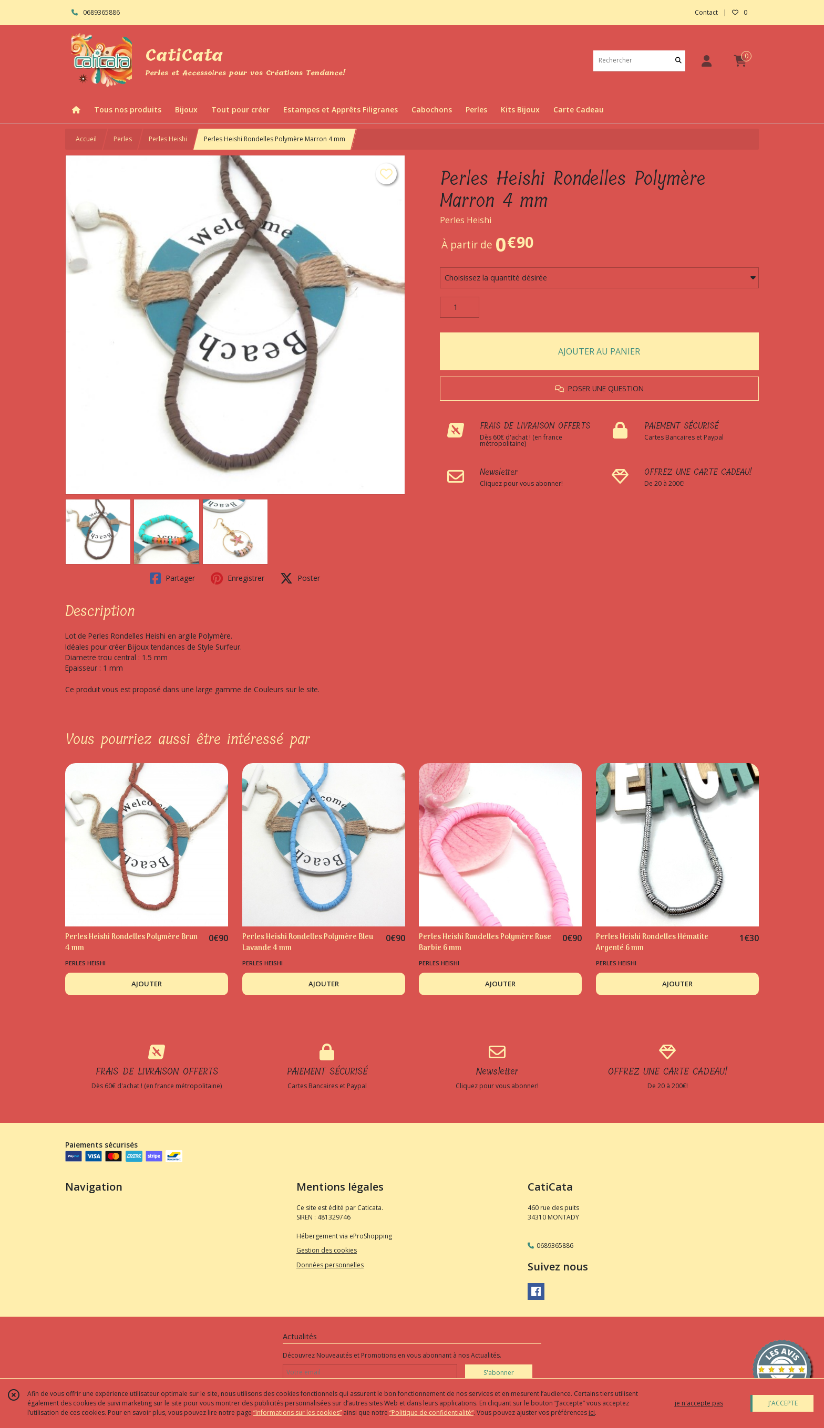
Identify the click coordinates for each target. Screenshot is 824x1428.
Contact (706, 12)
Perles (123, 138)
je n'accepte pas (699, 1403)
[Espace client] (706, 61)
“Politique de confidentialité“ (431, 1412)
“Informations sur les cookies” (297, 1412)
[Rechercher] (678, 60)
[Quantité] (459, 307)
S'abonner (498, 1372)
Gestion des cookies (326, 1250)
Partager (172, 578)
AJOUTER (146, 983)
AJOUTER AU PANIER (599, 351)
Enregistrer (237, 578)
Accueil (86, 138)
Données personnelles (330, 1264)
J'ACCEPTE (783, 1403)
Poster (300, 578)
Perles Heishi (168, 138)
